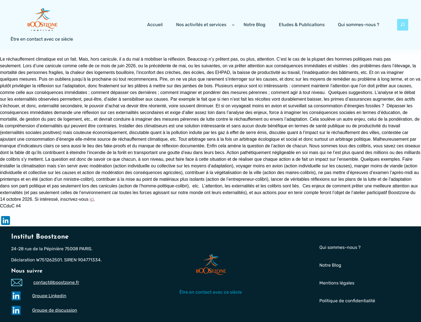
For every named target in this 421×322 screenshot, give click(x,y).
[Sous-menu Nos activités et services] (233, 24)
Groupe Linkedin (49, 295)
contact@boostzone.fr (56, 282)
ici (92, 199)
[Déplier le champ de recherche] (402, 25)
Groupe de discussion (54, 310)
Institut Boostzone (40, 237)
